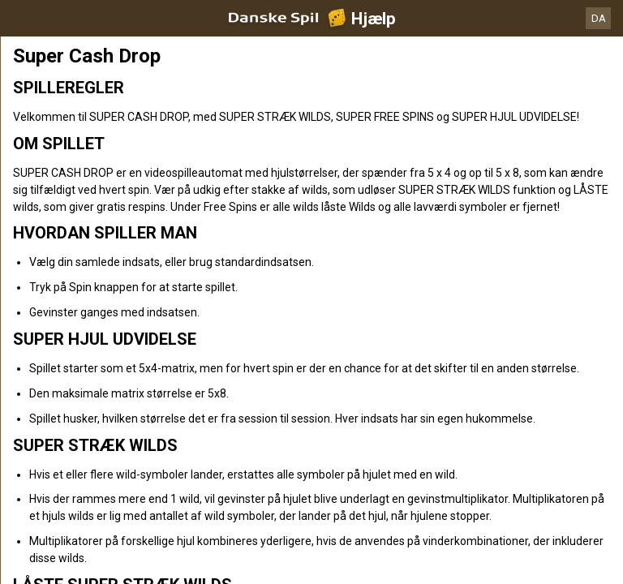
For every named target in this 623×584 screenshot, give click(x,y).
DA (598, 18)
